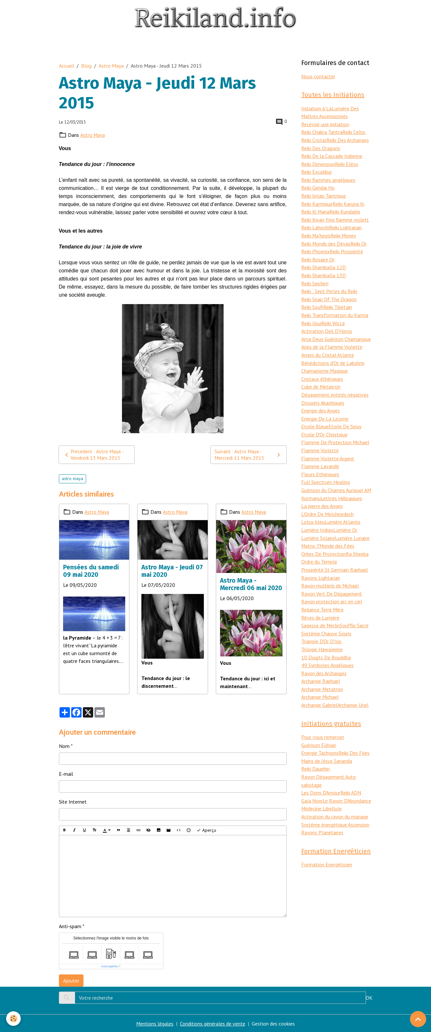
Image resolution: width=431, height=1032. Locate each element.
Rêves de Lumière (320, 605)
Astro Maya (111, 65)
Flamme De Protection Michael (335, 434)
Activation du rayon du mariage (334, 800)
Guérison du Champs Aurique (331, 481)
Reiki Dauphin (315, 753)
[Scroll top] (418, 1019)
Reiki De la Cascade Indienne (331, 154)
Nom (64, 745)
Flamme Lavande (320, 457)
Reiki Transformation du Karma (334, 310)
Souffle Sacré (354, 612)
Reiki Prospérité (346, 248)
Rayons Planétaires (322, 815)
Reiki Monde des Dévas (326, 240)
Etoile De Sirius (344, 418)
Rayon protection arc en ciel (331, 589)
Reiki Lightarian (345, 224)
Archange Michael (320, 682)
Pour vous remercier (322, 722)
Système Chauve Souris (326, 620)
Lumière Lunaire (352, 527)
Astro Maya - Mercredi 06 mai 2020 (251, 583)
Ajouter (71, 980)
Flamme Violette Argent (327, 449)
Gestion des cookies (273, 1023)
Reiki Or (359, 240)
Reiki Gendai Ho (318, 185)
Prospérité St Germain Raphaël (334, 558)
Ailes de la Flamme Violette (331, 341)
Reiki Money (344, 232)
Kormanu (311, 488)
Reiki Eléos (346, 162)
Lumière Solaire (318, 527)
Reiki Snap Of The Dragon (329, 294)
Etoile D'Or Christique (324, 426)
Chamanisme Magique (324, 364)
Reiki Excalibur (316, 170)
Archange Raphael (320, 667)
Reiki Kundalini (345, 209)
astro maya (72, 478)
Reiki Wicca (333, 317)
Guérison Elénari (318, 730)
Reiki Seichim (314, 279)
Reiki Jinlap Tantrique (323, 193)
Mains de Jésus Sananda (326, 745)
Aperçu (206, 830)
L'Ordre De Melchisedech (327, 504)
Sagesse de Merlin (320, 612)
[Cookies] (13, 1018)
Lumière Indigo (317, 519)
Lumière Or (345, 519)
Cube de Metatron (321, 380)
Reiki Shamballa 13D (323, 271)
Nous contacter (318, 76)
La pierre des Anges (322, 496)
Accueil (66, 65)
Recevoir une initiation (325, 123)
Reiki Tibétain (337, 302)
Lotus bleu (313, 512)
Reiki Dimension (318, 162)
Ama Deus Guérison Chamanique (336, 333)
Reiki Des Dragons (320, 147)
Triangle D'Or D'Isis (321, 628)
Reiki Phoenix (315, 248)
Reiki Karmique (317, 201)
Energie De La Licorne (324, 411)
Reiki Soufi (312, 302)
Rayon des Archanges (324, 659)
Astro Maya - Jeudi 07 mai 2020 (172, 570)
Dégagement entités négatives (335, 387)
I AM (366, 481)
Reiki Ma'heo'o (316, 232)
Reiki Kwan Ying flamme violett (335, 217)
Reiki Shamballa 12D (323, 263)
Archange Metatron (322, 675)
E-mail (66, 773)
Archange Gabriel (319, 690)
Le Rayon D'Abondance (347, 784)
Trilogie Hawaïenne (322, 636)
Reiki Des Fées (354, 738)
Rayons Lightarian (320, 566)
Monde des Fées (337, 535)
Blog (86, 65)
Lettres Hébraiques (341, 488)
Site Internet (73, 801)
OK (369, 997)
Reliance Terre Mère (322, 597)
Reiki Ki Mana (315, 209)
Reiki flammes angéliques (328, 178)
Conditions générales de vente (213, 1023)
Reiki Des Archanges (347, 139)
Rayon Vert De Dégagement (331, 581)
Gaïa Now (312, 784)
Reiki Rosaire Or (318, 255)
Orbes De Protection (323, 543)
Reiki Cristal (313, 139)
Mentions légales (155, 1023)
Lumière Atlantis (342, 512)
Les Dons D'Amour (320, 777)
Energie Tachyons (319, 738)
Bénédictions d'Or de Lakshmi (332, 356)
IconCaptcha (109, 966)
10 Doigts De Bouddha (326, 644)
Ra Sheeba (357, 543)
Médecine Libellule (321, 792)
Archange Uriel (353, 690)
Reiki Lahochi (315, 224)
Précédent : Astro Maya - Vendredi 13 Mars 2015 (93, 454)
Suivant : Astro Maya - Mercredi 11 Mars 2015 (248, 454)
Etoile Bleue (314, 418)
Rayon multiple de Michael (330, 574)
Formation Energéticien (326, 847)
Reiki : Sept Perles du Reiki (329, 286)
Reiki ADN (350, 777)
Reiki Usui (311, 317)
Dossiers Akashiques (322, 395)
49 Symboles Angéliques (327, 651)
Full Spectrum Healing (325, 473)
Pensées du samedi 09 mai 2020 (91, 570)
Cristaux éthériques (322, 372)
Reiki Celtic (354, 131)
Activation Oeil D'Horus (326, 325)
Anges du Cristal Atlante (327, 349)
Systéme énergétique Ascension (335, 808)
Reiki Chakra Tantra (321, 131)
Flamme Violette (320, 442)
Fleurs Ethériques (320, 465)
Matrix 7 (310, 535)
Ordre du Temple (319, 550)
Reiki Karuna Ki (348, 201)
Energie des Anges (320, 403)
